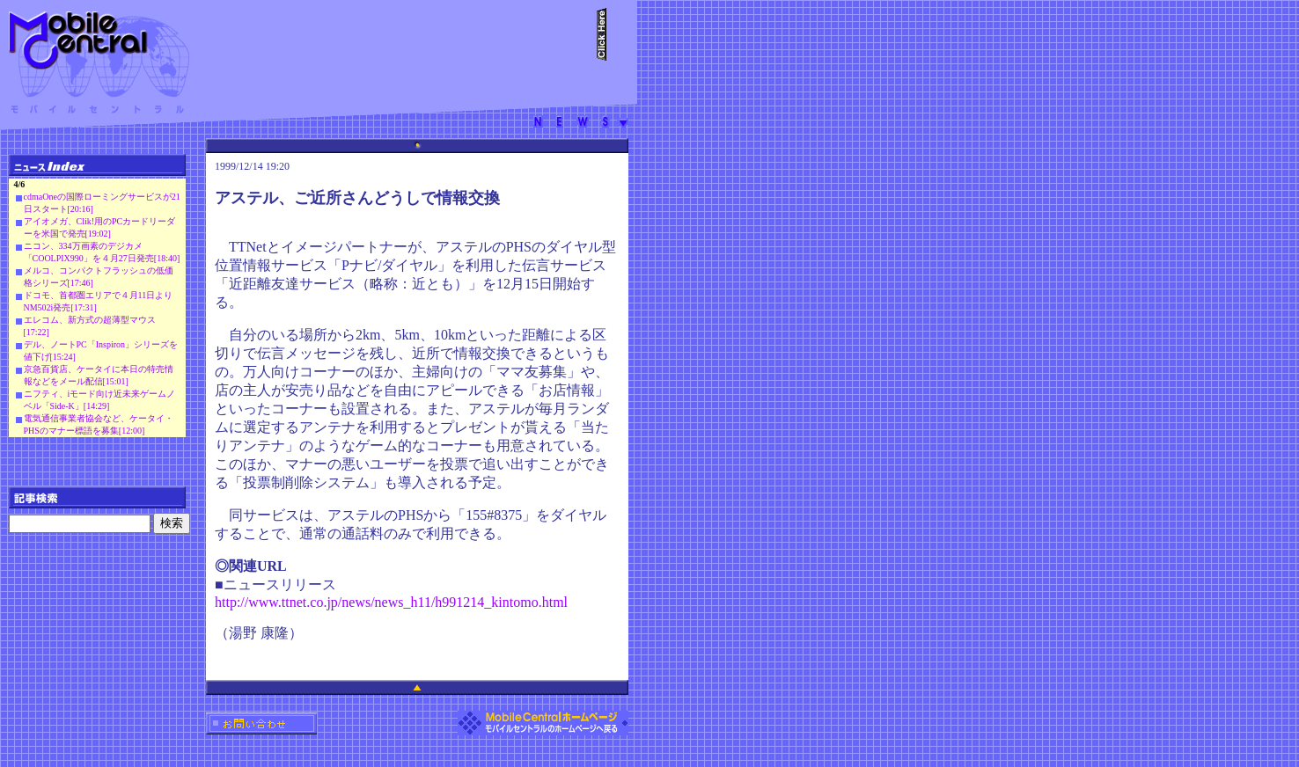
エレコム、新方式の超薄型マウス (90, 320)
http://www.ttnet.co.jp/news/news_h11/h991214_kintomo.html (391, 602)
